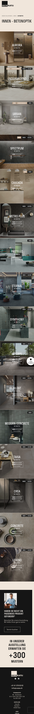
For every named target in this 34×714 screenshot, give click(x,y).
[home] (8, 4)
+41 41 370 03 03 (17, 685)
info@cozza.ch (17, 688)
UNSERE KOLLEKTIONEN (7, 16)
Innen (15, 16)
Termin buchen (12, 629)
